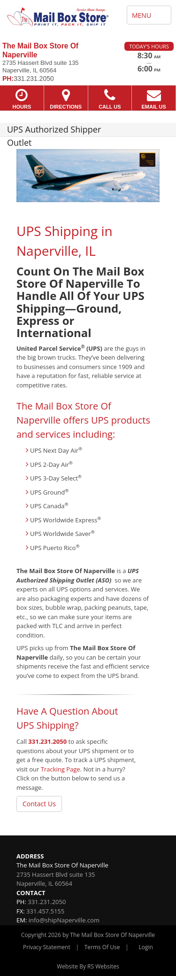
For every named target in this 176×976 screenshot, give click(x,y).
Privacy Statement (46, 947)
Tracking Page (60, 769)
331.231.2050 (47, 741)
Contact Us (39, 803)
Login (146, 947)
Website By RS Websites (88, 966)
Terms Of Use (102, 947)
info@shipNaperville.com (64, 920)
